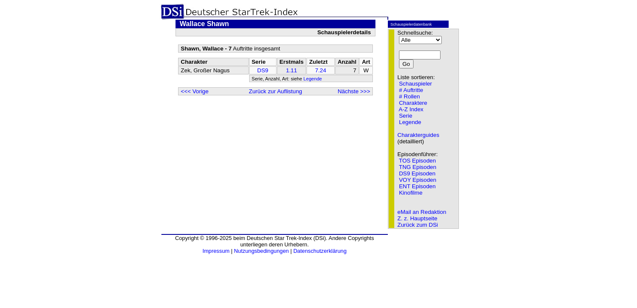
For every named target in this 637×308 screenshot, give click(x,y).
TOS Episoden (417, 160)
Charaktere (413, 103)
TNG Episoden (417, 167)
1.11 (291, 70)
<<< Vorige (194, 91)
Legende (313, 78)
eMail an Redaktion (421, 212)
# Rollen (409, 96)
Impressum (215, 251)
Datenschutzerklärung (319, 251)
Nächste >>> (354, 91)
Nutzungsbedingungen (261, 251)
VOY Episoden (417, 180)
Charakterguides (418, 135)
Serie (405, 116)
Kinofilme (411, 193)
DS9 (262, 70)
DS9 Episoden (417, 173)
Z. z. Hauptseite (417, 218)
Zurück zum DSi (417, 225)
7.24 (320, 70)
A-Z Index (411, 109)
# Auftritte (411, 90)
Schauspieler (415, 83)
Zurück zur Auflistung (275, 91)
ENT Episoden (417, 186)
